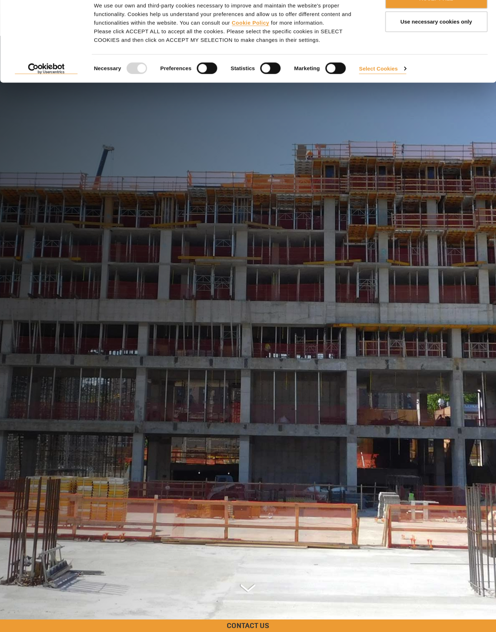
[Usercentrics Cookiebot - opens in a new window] (46, 89)
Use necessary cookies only (436, 42)
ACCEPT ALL (436, 19)
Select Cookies (378, 89)
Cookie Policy (250, 43)
